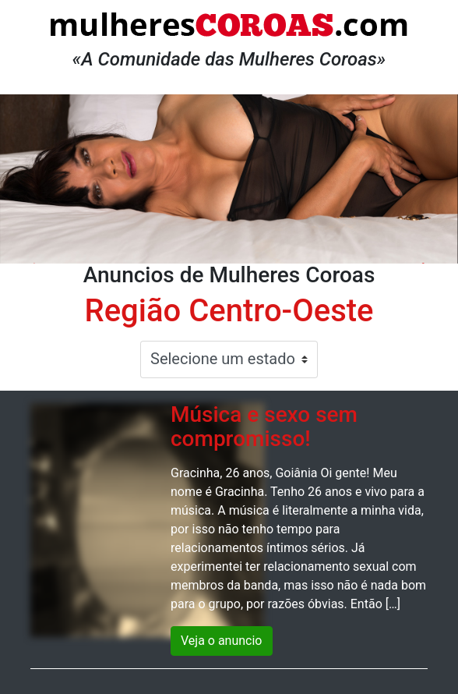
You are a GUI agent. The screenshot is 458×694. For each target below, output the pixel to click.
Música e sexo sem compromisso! (264, 426)
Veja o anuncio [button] (221, 640)
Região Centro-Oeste (228, 310)
